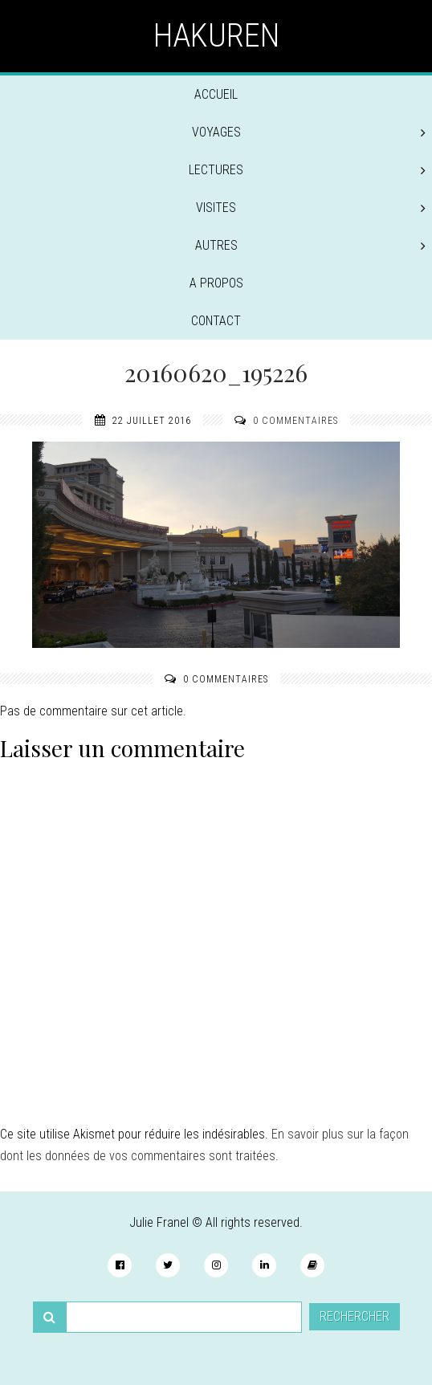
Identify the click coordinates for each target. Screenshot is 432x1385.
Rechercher (354, 1316)
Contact (216, 320)
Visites (311, 207)
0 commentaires (295, 420)
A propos (216, 283)
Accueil (216, 94)
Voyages (309, 132)
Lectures (307, 169)
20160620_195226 (216, 372)
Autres (310, 245)
